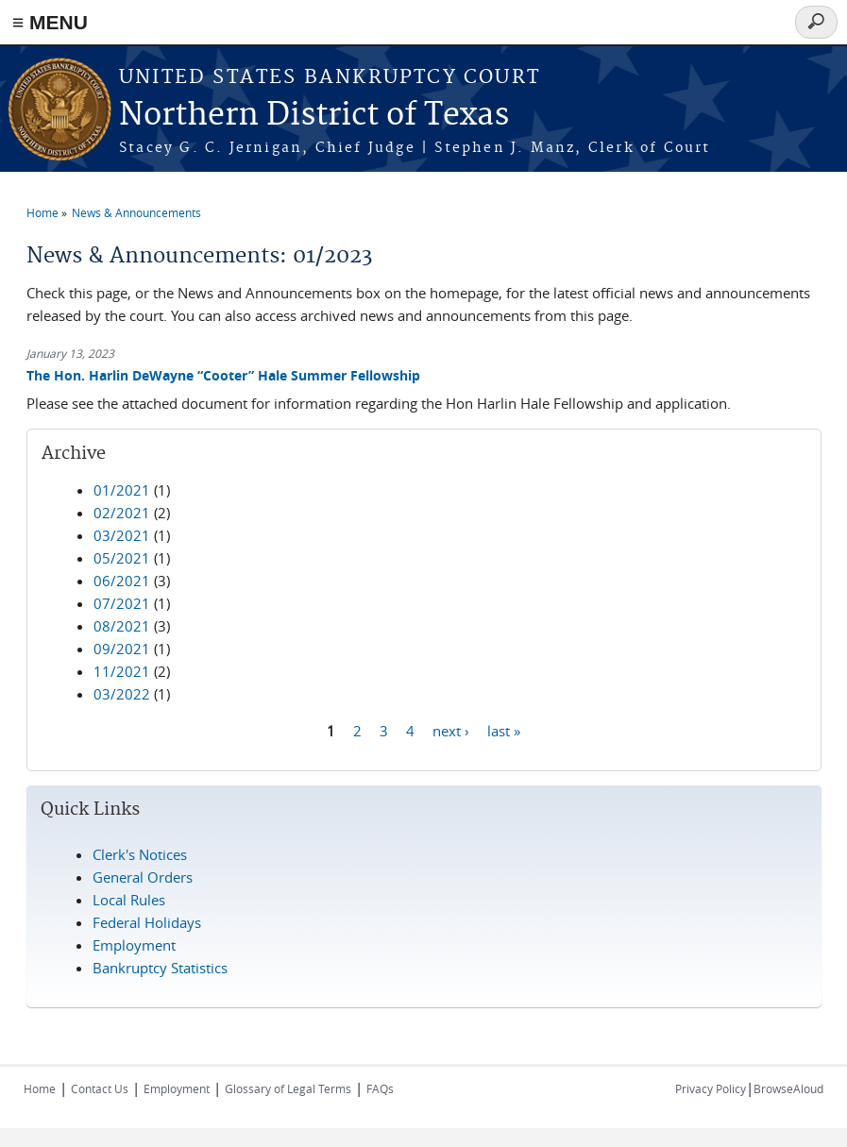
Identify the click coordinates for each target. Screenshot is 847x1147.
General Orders (143, 877)
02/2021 (121, 512)
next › (450, 730)
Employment (134, 945)
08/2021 (121, 625)
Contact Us (99, 1088)
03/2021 (121, 535)
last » (503, 730)
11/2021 (121, 671)
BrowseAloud (788, 1088)
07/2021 (121, 603)
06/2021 (121, 580)
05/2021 (121, 557)
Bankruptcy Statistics (160, 967)
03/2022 (121, 693)
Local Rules (129, 899)
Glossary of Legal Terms (288, 1088)
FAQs (380, 1088)
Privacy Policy (710, 1088)
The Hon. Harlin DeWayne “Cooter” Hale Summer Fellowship (223, 375)
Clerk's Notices (140, 854)
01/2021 (121, 490)
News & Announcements (136, 212)
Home (42, 212)
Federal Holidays (147, 922)
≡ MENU (50, 22)
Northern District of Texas (314, 115)
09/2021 (121, 648)
